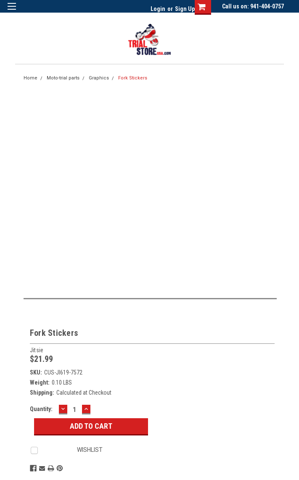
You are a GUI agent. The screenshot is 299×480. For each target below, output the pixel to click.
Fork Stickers (132, 78)
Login (158, 8)
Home (30, 78)
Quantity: (41, 409)
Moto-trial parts (63, 78)
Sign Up (185, 8)
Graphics (99, 78)
